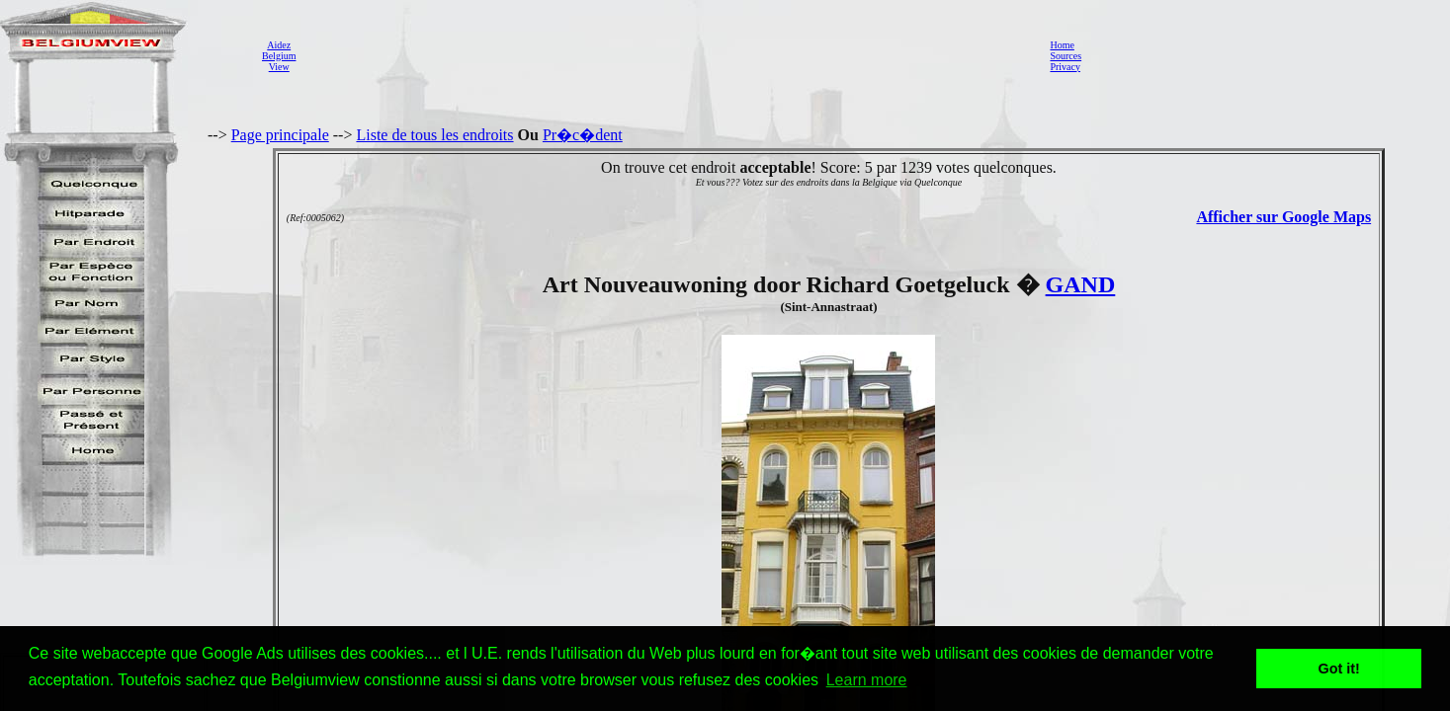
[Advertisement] (667, 55)
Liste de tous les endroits (434, 134)
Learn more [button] (866, 680)
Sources (1065, 55)
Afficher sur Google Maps (1283, 216)
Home (1061, 45)
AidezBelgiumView (279, 56)
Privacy (1065, 66)
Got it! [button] (1339, 668)
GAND (1081, 284)
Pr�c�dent (583, 134)
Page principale (280, 134)
